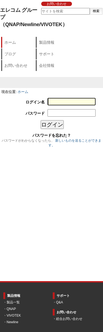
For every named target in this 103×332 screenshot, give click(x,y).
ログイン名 (35, 102)
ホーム (10, 42)
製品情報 (46, 42)
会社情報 (46, 65)
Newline (12, 322)
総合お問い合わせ (69, 319)
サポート (46, 54)
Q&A (59, 302)
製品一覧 (13, 302)
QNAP (11, 309)
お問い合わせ (56, 4)
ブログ (10, 54)
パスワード (35, 113)
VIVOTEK (14, 315)
